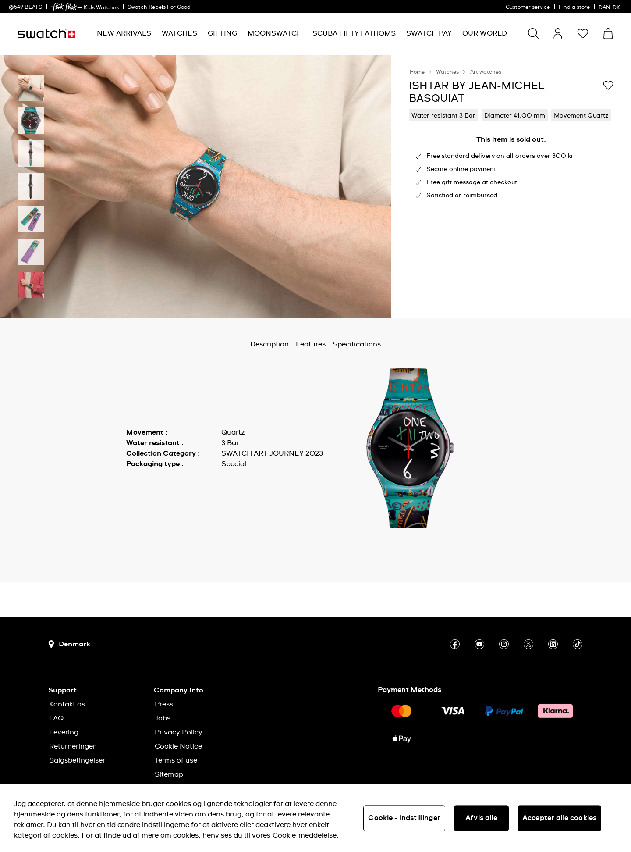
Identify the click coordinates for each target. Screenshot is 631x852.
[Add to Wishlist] (608, 85)
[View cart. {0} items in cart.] (608, 33)
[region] (315, 818)
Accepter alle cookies (559, 817)
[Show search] (533, 33)
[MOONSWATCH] (275, 33)
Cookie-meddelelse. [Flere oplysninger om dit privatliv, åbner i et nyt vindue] (306, 835)
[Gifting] (222, 33)
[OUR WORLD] (484, 33)
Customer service (528, 7)
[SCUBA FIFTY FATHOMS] (354, 33)
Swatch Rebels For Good (159, 7)
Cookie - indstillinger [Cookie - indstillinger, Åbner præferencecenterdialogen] (404, 817)
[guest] (558, 33)
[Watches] (179, 33)
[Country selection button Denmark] (69, 644)
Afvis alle (481, 817)
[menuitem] (124, 33)
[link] (64, 7)
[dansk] (610, 6)
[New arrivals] (124, 33)
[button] (582, 33)
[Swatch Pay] (429, 33)
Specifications (357, 344)
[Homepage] (46, 34)
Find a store (574, 7)
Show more (145, 483)
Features (311, 344)
